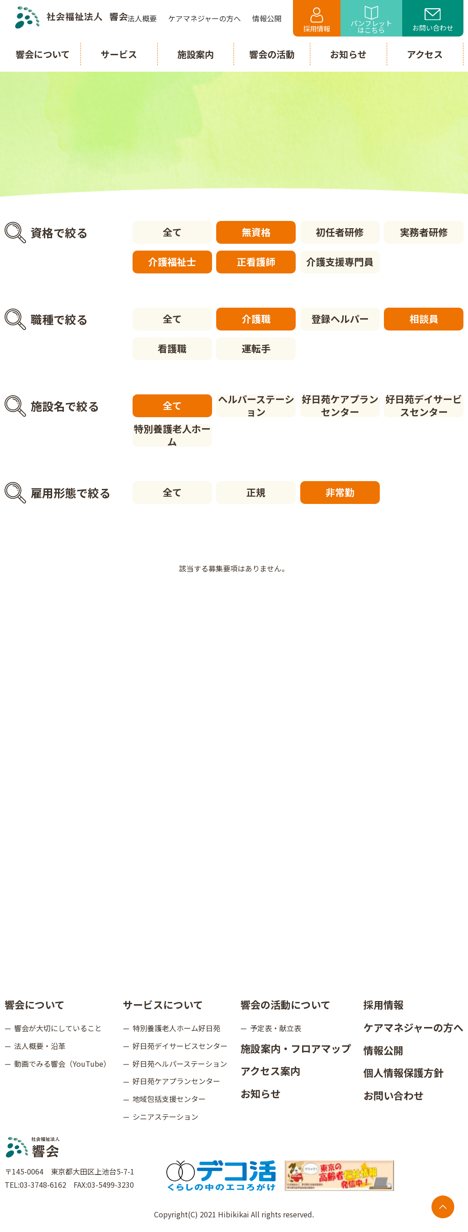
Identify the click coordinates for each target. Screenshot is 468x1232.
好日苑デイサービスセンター (423, 405)
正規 (256, 492)
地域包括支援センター (169, 1098)
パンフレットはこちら (371, 20)
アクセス (425, 54)
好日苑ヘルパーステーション (180, 1063)
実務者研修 (424, 232)
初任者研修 (340, 232)
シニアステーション (165, 1116)
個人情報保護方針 (403, 1072)
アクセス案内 (270, 1070)
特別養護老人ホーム (172, 435)
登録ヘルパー (340, 318)
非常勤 (339, 492)
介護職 (256, 318)
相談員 (424, 318)
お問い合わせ (432, 20)
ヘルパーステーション (256, 405)
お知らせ (260, 1093)
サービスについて (163, 1004)
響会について (34, 1004)
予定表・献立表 (275, 1027)
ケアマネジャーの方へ (413, 1027)
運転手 (256, 348)
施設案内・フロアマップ (295, 1048)
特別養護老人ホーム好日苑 (176, 1027)
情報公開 (383, 1050)
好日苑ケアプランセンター (340, 405)
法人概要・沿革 (39, 1045)
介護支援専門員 (339, 261)
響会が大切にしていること (58, 1027)
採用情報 (316, 20)
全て (172, 232)
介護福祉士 (172, 261)
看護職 (172, 348)
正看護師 (256, 261)
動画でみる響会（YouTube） (62, 1063)
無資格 (256, 232)
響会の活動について (285, 1004)
